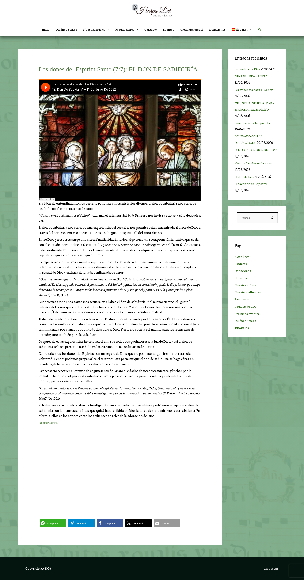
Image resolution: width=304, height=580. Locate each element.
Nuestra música (246, 285)
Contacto (152, 29)
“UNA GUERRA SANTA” (251, 76)
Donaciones (222, 29)
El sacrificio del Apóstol (252, 184)
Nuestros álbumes (248, 292)
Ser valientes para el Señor (254, 90)
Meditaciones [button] (124, 29)
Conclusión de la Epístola (253, 123)
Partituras (242, 300)
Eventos (171, 29)
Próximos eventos (248, 314)
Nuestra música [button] (92, 29)
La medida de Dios (248, 69)
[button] (247, 29)
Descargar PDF (49, 423)
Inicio (40, 29)
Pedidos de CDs (246, 307)
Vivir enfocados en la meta (254, 163)
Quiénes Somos (62, 29)
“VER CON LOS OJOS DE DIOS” (256, 150)
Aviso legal (271, 568)
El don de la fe (245, 177)
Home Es (241, 278)
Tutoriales (242, 328)
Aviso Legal (243, 257)
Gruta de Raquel (195, 29)
